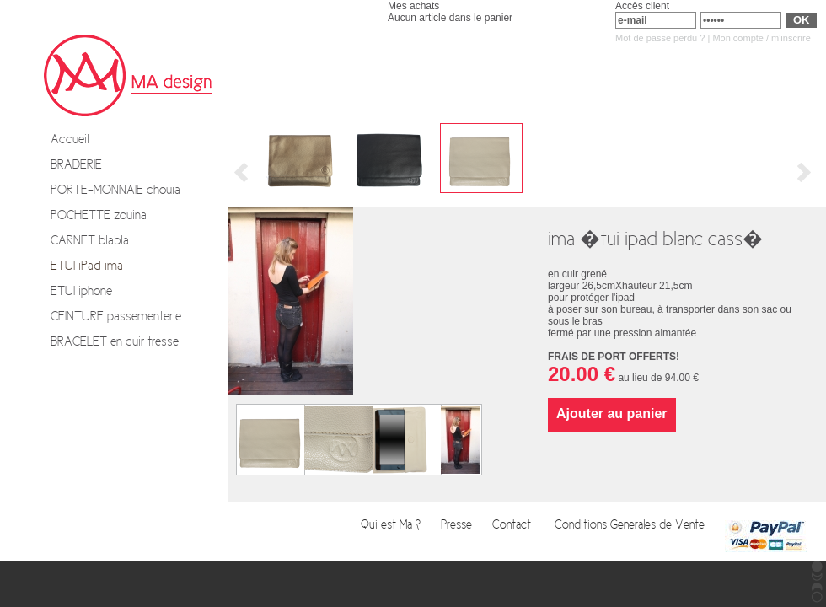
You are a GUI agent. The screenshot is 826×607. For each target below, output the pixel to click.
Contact (515, 524)
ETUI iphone (81, 291)
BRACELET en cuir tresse (115, 341)
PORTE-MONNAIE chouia (115, 189)
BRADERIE (76, 164)
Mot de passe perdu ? (660, 38)
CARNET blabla (90, 240)
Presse (458, 524)
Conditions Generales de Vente (631, 524)
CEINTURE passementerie (116, 316)
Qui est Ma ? (392, 524)
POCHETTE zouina (99, 215)
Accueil (70, 139)
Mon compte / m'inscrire (761, 38)
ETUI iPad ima (87, 265)
